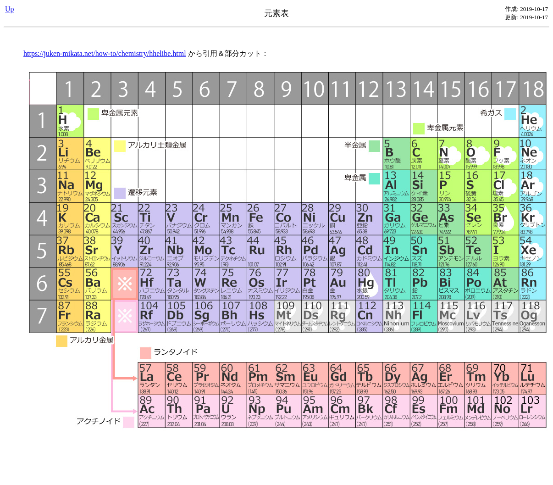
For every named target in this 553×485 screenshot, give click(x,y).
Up (9, 9)
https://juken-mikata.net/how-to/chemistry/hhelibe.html (104, 53)
